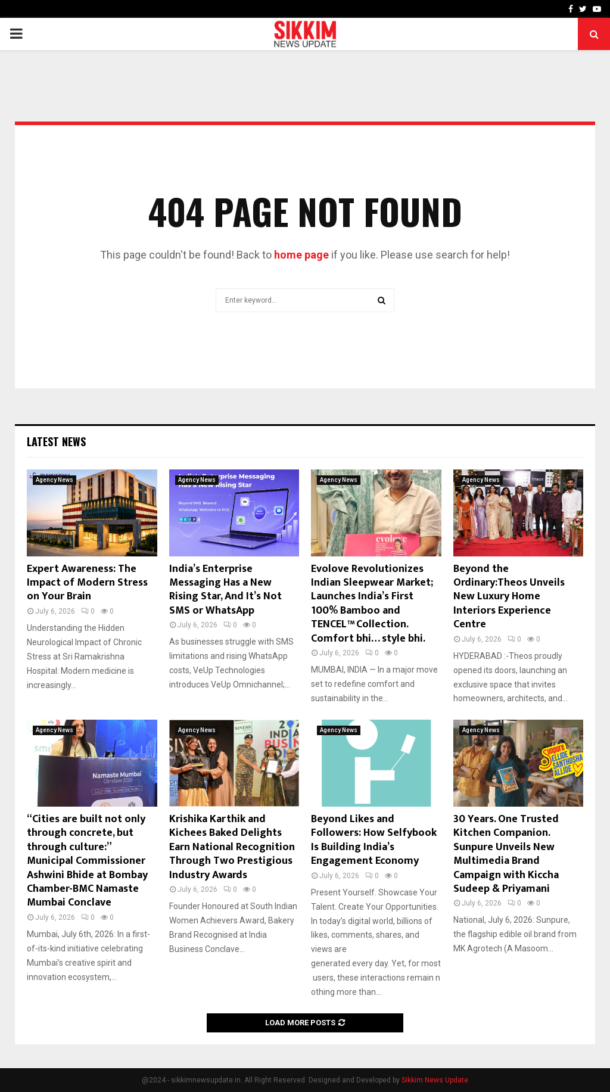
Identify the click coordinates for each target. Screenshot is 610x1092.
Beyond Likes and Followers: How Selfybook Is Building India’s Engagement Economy (374, 840)
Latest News (56, 441)
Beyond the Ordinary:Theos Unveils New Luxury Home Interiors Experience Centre (509, 597)
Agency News (54, 480)
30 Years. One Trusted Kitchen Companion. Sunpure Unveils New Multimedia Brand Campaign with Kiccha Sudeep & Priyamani (506, 854)
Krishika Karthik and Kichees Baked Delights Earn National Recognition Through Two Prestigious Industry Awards (232, 847)
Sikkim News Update (435, 1080)
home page (301, 254)
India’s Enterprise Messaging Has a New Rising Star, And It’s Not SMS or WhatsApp (225, 590)
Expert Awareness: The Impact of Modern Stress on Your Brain (87, 583)
